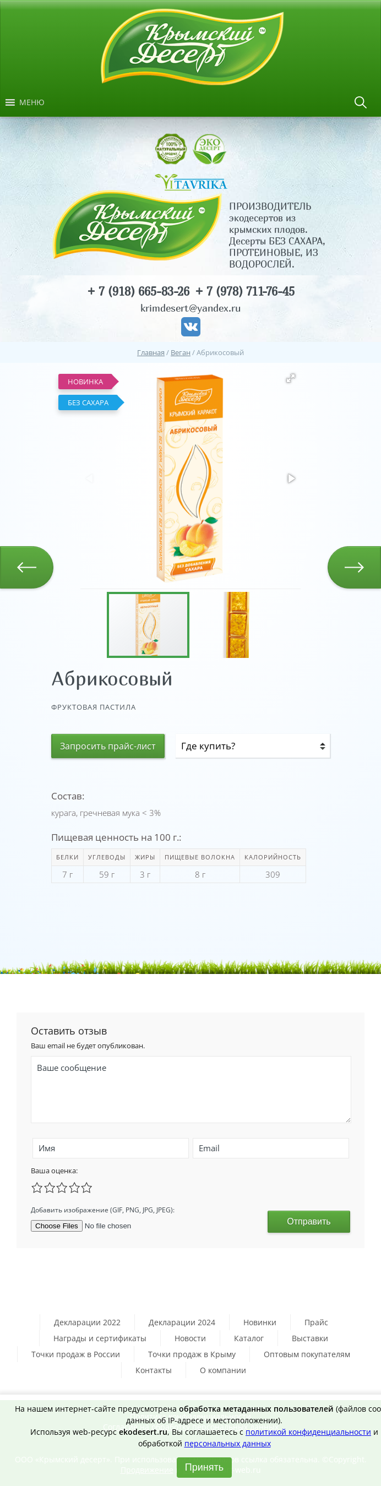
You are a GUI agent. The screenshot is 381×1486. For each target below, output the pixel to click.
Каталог (249, 1338)
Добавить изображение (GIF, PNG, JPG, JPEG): (103, 1210)
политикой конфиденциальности (308, 1432)
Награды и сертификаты (99, 1338)
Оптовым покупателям (307, 1354)
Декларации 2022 (87, 1322)
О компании (223, 1370)
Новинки (259, 1322)
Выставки (310, 1338)
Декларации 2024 (182, 1322)
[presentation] (201, 1208)
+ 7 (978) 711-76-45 (245, 291)
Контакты (153, 1370)
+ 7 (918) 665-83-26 (138, 291)
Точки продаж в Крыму (192, 1354)
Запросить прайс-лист (108, 746)
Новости (190, 1338)
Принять (204, 1467)
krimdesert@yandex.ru (190, 308)
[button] (32, 102)
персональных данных (227, 1443)
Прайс (316, 1322)
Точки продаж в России (75, 1354)
